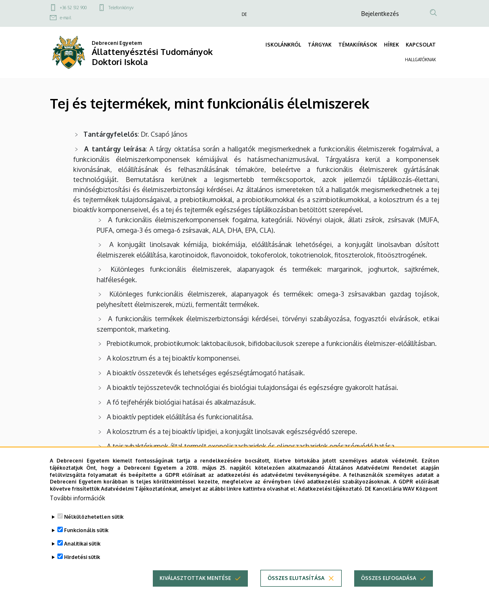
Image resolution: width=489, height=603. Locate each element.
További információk (77, 513)
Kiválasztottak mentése (195, 594)
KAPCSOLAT (421, 45)
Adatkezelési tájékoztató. (330, 505)
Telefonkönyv (121, 7)
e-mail (65, 17)
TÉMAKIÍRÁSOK (357, 45)
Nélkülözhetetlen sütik (94, 533)
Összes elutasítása (296, 594)
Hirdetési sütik (82, 573)
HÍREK (391, 45)
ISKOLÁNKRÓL (283, 45)
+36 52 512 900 (73, 7)
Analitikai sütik (82, 559)
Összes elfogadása (388, 594)
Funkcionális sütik (86, 546)
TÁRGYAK (320, 45)
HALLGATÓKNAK (420, 59)
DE (244, 14)
